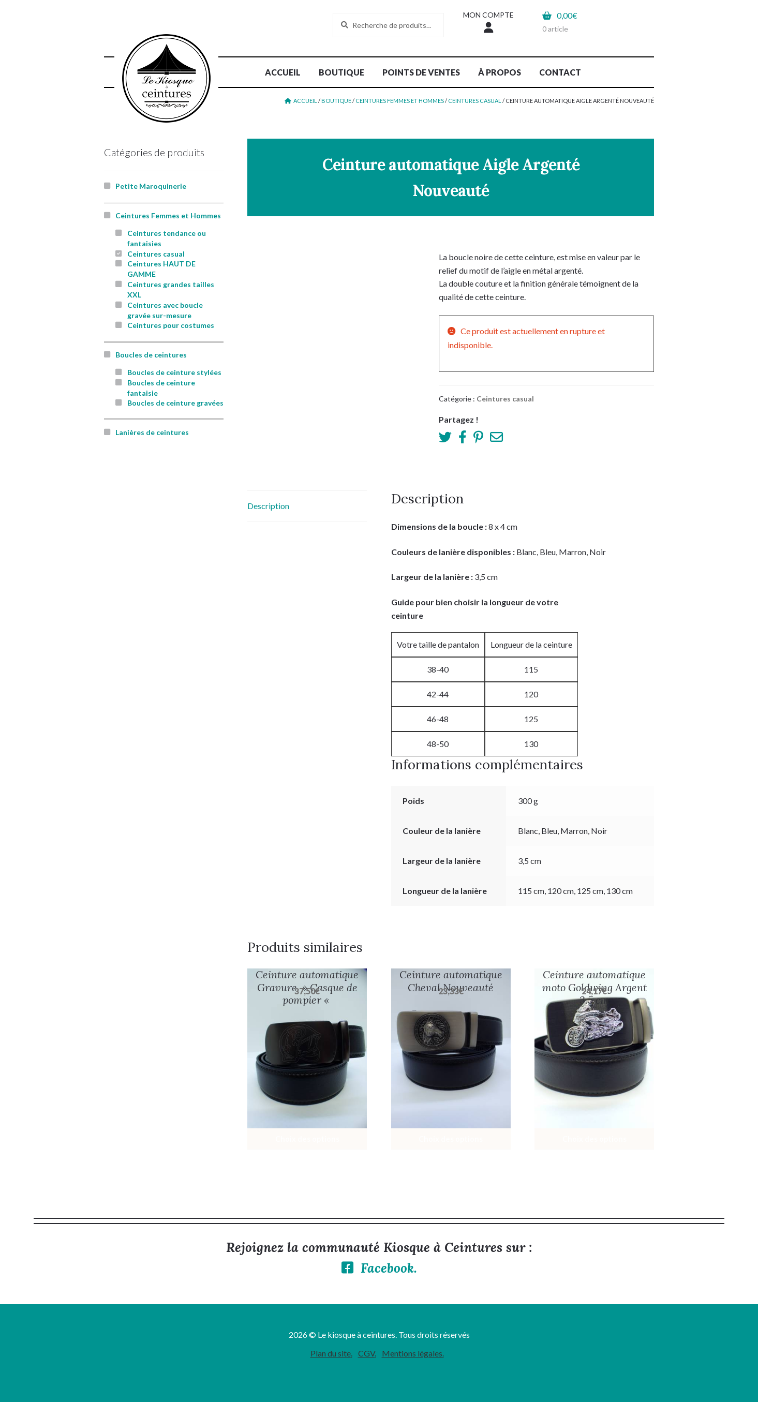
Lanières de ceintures (152, 432)
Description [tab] (268, 506)
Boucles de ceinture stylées (174, 372)
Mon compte (488, 14)
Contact (560, 72)
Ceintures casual (474, 100)
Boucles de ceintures (151, 354)
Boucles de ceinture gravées (175, 402)
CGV (366, 1353)
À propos (499, 72)
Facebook (387, 1268)
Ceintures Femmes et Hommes (399, 100)
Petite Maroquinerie (150, 186)
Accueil (283, 72)
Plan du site (330, 1353)
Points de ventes (421, 72)
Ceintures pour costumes (170, 325)
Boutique (341, 72)
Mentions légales (412, 1353)
